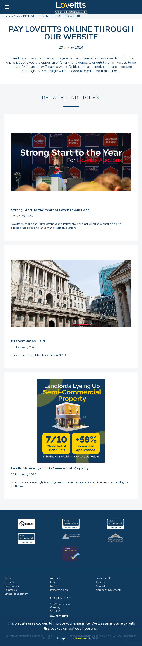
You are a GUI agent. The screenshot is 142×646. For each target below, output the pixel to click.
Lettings (9, 582)
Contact (100, 586)
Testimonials (104, 578)
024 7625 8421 (59, 616)
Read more (82, 638)
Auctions (55, 578)
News (53, 586)
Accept (61, 638)
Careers (100, 582)
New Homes (11, 586)
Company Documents (109, 590)
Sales (7, 578)
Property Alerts (59, 590)
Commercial (11, 590)
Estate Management (16, 594)
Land (53, 582)
